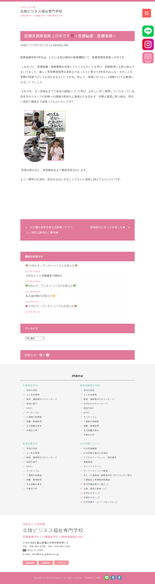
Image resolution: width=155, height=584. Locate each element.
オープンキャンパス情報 (96, 470)
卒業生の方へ (92, 497)
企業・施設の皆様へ (95, 488)
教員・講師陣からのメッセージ (41, 399)
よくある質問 (33, 394)
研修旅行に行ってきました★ (107, 227)
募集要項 (88, 461)
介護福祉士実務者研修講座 (97, 479)
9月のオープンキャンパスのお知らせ (50, 286)
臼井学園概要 (90, 448)
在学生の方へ (92, 493)
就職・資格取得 (34, 421)
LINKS (98, 578)
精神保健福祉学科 (90, 385)
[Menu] (146, 13)
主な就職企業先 (34, 425)
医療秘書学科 (30, 443)
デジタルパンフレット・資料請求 (100, 457)
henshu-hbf (60, 45)
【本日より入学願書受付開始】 (44, 276)
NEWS (29, 408)
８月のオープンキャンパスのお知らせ (51, 306)
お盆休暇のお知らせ (40, 296)
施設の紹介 (31, 403)
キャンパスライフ (92, 466)
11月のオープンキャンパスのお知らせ (51, 265)
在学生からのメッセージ (96, 403)
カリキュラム (33, 412)
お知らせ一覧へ (36, 355)
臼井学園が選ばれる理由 (96, 453)
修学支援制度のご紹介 (96, 484)
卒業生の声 (31, 430)
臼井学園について (90, 443)
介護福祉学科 (30, 385)
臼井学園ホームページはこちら (100, 502)
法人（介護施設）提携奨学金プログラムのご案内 (108, 475)
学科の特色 (31, 390)
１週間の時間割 (34, 417)
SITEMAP (89, 578)
